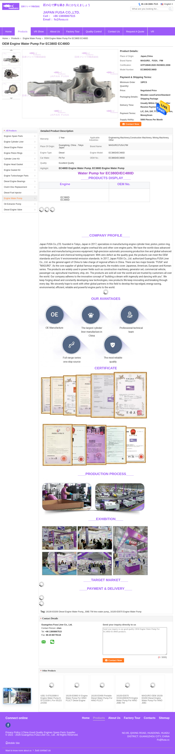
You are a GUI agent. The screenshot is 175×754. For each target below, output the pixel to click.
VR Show (39, 31)
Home (8, 31)
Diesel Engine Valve (13, 209)
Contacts (149, 717)
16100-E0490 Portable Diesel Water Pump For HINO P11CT (101, 698)
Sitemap (164, 717)
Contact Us (114, 31)
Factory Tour (73, 31)
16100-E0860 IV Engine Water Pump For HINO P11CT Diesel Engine (77, 698)
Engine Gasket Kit (12, 170)
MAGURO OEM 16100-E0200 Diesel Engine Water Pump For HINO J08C (152, 699)
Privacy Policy (12, 732)
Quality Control (94, 31)
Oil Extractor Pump (12, 204)
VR (152, 31)
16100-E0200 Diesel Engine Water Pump (64, 612)
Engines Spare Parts (13, 136)
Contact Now (132, 124)
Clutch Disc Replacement (15, 187)
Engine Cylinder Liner (14, 142)
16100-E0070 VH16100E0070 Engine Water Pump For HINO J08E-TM (127, 699)
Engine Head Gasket (13, 164)
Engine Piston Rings (13, 153)
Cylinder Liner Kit (11, 159)
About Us (55, 31)
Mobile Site (12, 743)
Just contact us (43, 750)
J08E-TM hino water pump (97, 612)
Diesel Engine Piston (13, 147)
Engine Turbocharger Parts (16, 176)
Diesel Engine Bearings (14, 181)
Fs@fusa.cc (163, 739)
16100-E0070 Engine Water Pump (125, 612)
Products (22, 31)
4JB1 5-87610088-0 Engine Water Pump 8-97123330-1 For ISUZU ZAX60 (51, 699)
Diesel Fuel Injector (13, 193)
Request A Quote (135, 31)
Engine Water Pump (32, 38)
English (167, 4)
